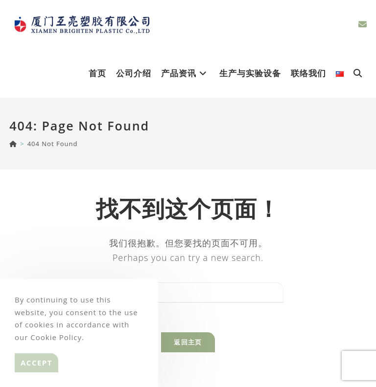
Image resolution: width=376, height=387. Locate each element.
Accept (36, 362)
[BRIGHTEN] (13, 143)
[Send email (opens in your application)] (362, 24)
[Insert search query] (188, 292)
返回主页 (188, 342)
